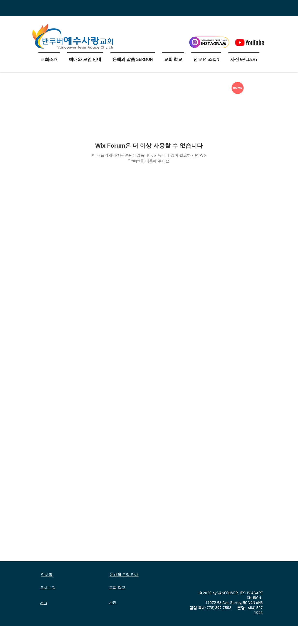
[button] (173, 57)
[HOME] (238, 88)
